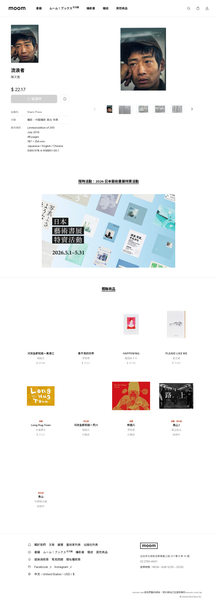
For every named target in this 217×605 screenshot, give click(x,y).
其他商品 (122, 8)
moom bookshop (17, 8)
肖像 (55, 119)
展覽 (60, 545)
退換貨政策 (41, 559)
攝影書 (91, 8)
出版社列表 (91, 545)
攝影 (30, 119)
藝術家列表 (73, 545)
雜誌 (105, 8)
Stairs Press (34, 112)
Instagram (63, 567)
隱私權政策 (73, 559)
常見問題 (57, 559)
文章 (52, 545)
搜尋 (189, 8)
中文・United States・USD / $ (54, 574)
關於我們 (40, 545)
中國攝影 (40, 119)
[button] (192, 109)
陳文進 (15, 77)
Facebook (42, 567)
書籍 (39, 8)
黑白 (49, 119)
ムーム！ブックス (64, 8)
